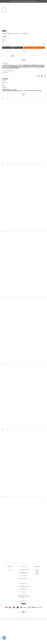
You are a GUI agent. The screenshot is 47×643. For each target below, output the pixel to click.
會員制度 (37, 569)
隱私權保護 (37, 571)
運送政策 (37, 572)
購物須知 (37, 574)
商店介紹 (10, 569)
